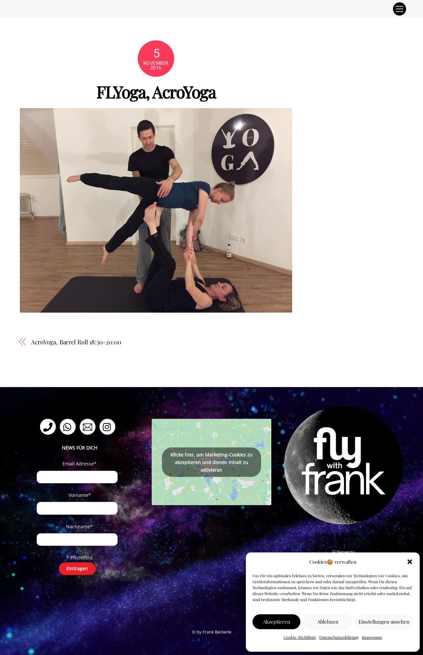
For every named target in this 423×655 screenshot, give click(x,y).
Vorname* (79, 495)
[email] (89, 426)
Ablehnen (327, 621)
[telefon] (49, 426)
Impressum (372, 637)
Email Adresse (79, 463)
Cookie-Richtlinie (300, 637)
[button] (409, 561)
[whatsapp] (69, 426)
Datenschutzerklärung (339, 637)
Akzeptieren (276, 621)
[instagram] (108, 426)
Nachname (79, 526)
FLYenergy (343, 552)
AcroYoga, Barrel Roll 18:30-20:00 (76, 342)
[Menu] (399, 9)
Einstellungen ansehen (384, 621)
